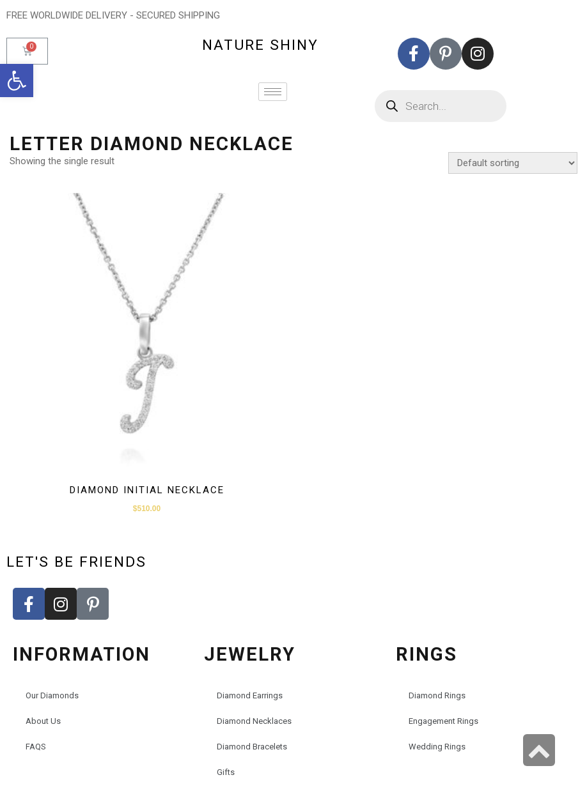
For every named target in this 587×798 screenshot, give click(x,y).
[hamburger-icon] (272, 91)
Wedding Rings (437, 746)
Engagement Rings (443, 721)
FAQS (36, 746)
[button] (16, 80)
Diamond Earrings (250, 695)
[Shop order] (512, 163)
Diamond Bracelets (252, 746)
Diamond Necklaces (254, 721)
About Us (43, 721)
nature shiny (260, 44)
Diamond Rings (437, 695)
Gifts (226, 772)
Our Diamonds (52, 695)
